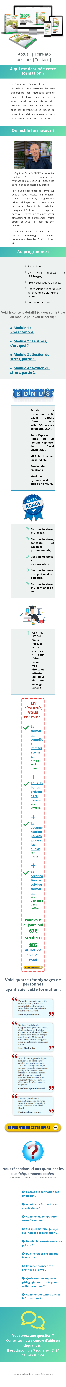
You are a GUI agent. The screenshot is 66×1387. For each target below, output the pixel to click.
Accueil (24, 54)
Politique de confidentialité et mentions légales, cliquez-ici (33, 1374)
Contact (41, 59)
